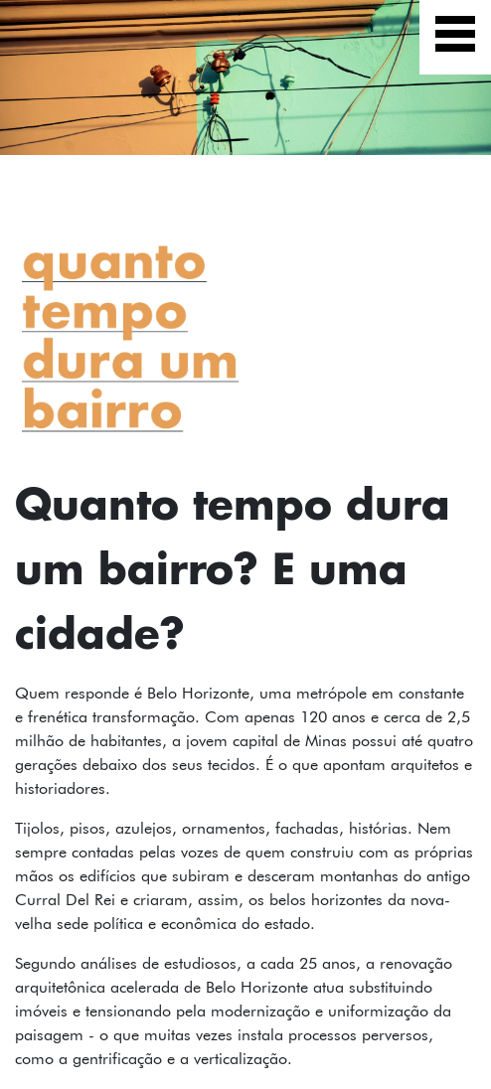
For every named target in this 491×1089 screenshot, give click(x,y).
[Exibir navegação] (455, 37)
